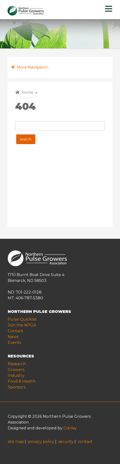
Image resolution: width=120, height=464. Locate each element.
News (13, 336)
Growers (16, 369)
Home (24, 92)
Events (14, 342)
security (66, 441)
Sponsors (16, 387)
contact (85, 441)
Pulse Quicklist (22, 319)
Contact (15, 331)
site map (16, 441)
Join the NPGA (22, 325)
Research (17, 364)
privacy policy (41, 441)
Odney (70, 428)
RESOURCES (21, 356)
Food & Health (22, 381)
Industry (16, 375)
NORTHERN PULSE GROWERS (39, 311)
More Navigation (29, 67)
